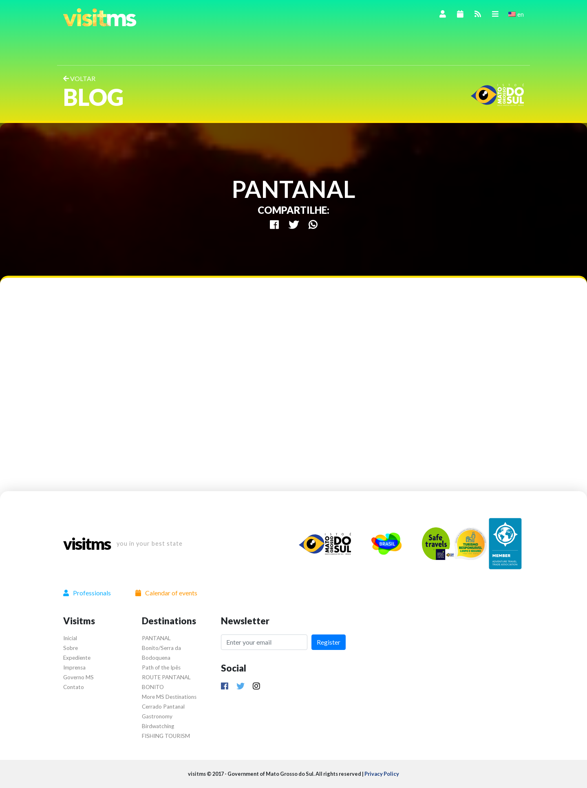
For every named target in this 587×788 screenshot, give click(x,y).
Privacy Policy (381, 773)
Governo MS (78, 677)
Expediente (76, 657)
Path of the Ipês (161, 667)
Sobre (70, 648)
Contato (73, 687)
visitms (86, 543)
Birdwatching (158, 726)
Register (328, 642)
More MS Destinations (169, 697)
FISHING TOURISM (166, 736)
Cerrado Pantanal (163, 706)
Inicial (70, 638)
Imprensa (74, 667)
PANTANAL (156, 638)
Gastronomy (157, 716)
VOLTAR (79, 78)
